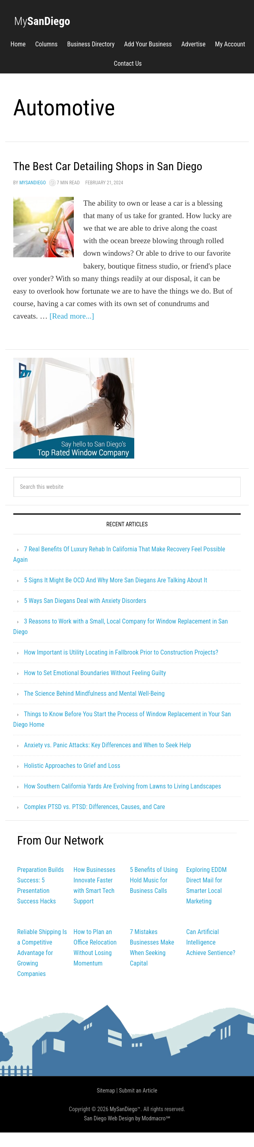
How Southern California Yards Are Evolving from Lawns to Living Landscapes (122, 801)
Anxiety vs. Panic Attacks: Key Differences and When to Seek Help (107, 759)
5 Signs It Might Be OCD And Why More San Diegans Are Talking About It (115, 595)
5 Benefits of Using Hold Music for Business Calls (154, 894)
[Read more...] (72, 330)
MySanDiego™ (125, 1123)
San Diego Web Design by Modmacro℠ (127, 1133)
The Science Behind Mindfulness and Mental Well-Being (94, 708)
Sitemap (106, 1105)
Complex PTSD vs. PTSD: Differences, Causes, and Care (94, 821)
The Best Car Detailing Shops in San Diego (115, 172)
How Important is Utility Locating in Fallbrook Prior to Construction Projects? (121, 667)
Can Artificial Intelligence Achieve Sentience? (210, 957)
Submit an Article (138, 1105)
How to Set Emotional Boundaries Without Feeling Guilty (95, 687)
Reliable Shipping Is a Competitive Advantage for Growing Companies (42, 967)
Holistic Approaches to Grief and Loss (72, 780)
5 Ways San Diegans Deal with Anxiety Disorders (85, 615)
